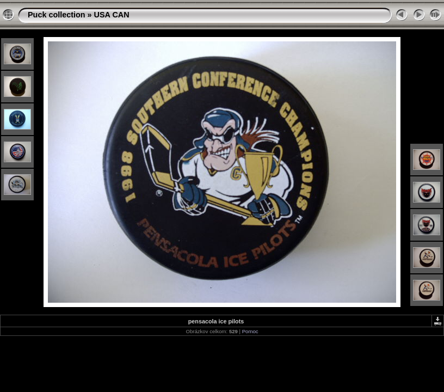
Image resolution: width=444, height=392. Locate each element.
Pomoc (250, 331)
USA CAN (112, 14)
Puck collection (56, 14)
